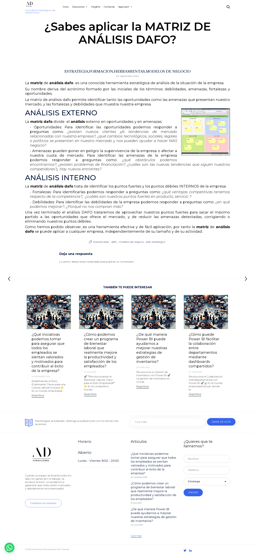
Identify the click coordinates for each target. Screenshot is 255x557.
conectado (93, 261)
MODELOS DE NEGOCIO (168, 71)
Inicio (66, 6)
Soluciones (80, 6)
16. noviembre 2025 (41, 377)
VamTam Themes (61, 549)
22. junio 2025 (195, 372)
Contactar (109, 6)
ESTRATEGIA (76, 71)
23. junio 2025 (142, 368)
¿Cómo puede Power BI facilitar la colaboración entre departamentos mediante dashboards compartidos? (204, 350)
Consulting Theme (40, 549)
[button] (38, 396)
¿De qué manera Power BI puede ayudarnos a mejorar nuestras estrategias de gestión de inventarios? (151, 348)
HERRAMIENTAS (129, 71)
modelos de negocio (131, 242)
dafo (114, 242)
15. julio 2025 (90, 372)
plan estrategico (155, 242)
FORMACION (101, 71)
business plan (101, 242)
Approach (125, 6)
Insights (95, 6)
